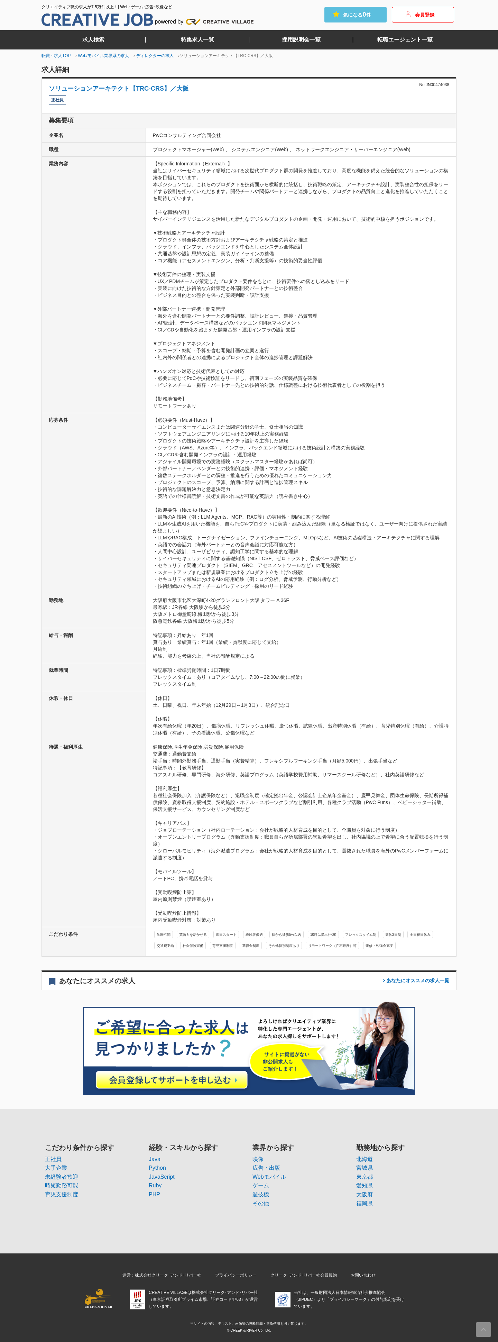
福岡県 (364, 1203)
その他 (260, 1203)
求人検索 (93, 40)
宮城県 (364, 1168)
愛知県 (364, 1185)
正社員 (53, 1159)
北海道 (364, 1159)
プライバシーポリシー (236, 1275)
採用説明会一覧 (301, 40)
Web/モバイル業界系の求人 (103, 55)
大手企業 (56, 1168)
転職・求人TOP (56, 55)
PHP (154, 1194)
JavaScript (162, 1177)
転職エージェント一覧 (405, 40)
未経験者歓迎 (61, 1177)
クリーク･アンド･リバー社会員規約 (303, 1275)
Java (154, 1159)
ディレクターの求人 (155, 55)
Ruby (155, 1185)
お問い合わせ (363, 1275)
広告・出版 (266, 1168)
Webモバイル (269, 1177)
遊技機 (260, 1194)
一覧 (417, 980)
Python (157, 1168)
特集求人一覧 (197, 40)
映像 (258, 1159)
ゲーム (260, 1185)
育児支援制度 (61, 1194)
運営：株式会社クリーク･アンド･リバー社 (161, 1275)
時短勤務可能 (61, 1185)
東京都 (364, 1177)
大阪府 (364, 1194)
